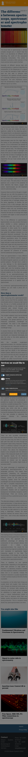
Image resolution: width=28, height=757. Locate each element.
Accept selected (13, 394)
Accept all (24, 394)
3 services (8, 385)
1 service (8, 376)
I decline (3, 394)
